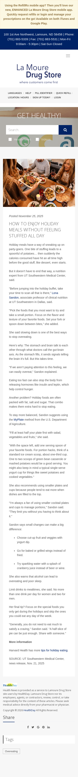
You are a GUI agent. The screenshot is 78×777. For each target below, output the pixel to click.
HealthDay (29, 710)
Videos (43, 139)
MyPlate (19, 419)
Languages (15, 93)
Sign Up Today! (41, 97)
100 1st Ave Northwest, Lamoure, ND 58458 (33, 34)
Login (57, 97)
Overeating (11, 751)
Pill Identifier (43, 93)
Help (28, 93)
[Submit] (65, 130)
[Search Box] (32, 129)
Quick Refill (63, 93)
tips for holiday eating (54, 650)
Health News (20, 139)
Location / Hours (18, 97)
